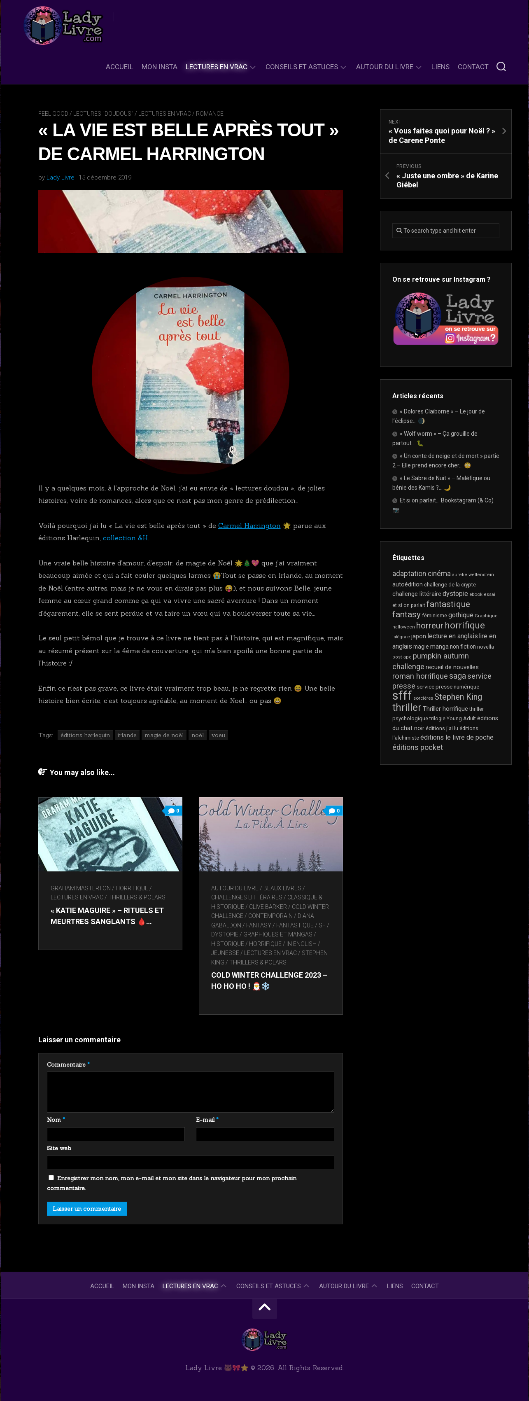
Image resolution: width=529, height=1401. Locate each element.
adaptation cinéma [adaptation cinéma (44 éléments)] (421, 574)
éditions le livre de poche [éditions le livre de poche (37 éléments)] (457, 737)
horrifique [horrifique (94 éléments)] (465, 625)
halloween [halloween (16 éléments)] (403, 627)
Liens (440, 67)
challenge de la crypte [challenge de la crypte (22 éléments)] (450, 584)
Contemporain (270, 916)
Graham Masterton (81, 888)
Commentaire (68, 1064)
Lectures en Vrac (216, 67)
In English (302, 944)
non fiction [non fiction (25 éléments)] (463, 646)
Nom (56, 1119)
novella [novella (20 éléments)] (485, 647)
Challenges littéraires (246, 897)
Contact (473, 67)
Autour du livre (384, 67)
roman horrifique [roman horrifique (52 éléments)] (420, 676)
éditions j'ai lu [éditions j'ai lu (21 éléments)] (442, 728)
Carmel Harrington (249, 525)
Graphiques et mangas (277, 934)
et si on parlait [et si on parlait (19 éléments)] (408, 605)
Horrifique (132, 888)
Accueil (119, 67)
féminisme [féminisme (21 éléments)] (434, 615)
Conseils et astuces (302, 67)
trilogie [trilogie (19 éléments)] (437, 719)
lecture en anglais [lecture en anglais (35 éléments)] (452, 636)
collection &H (125, 538)
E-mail (207, 1119)
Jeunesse (225, 953)
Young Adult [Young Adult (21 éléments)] (461, 718)
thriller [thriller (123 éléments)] (407, 707)
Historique (227, 944)
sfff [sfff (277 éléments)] (402, 696)
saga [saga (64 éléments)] (457, 676)
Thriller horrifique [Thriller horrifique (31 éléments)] (445, 708)
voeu (218, 735)
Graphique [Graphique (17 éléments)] (486, 616)
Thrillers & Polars (136, 897)
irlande (127, 735)
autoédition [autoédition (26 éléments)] (407, 584)
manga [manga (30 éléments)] (439, 646)
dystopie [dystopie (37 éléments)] (455, 594)
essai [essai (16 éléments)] (489, 594)
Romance (210, 113)
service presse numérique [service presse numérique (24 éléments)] (448, 686)
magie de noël (164, 735)
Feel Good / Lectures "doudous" (85, 113)
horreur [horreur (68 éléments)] (429, 625)
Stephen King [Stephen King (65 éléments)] (458, 697)
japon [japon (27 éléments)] (418, 636)
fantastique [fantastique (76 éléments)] (448, 604)
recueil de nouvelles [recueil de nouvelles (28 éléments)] (452, 667)
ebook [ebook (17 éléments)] (475, 594)
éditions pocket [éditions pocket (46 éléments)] (417, 747)
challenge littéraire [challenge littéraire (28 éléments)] (416, 594)
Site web (59, 1148)
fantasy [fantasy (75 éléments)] (406, 614)
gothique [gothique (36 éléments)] (460, 615)
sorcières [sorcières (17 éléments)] (423, 698)
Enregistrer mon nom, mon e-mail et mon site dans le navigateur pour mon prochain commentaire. (171, 1183)
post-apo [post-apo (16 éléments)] (402, 657)
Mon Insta (159, 67)
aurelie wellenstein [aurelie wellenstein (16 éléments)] (473, 574)
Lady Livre (61, 177)
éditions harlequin (85, 735)
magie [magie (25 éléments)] (421, 646)
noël (197, 735)
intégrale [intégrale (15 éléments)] (401, 637)
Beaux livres (282, 888)
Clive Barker (268, 907)
